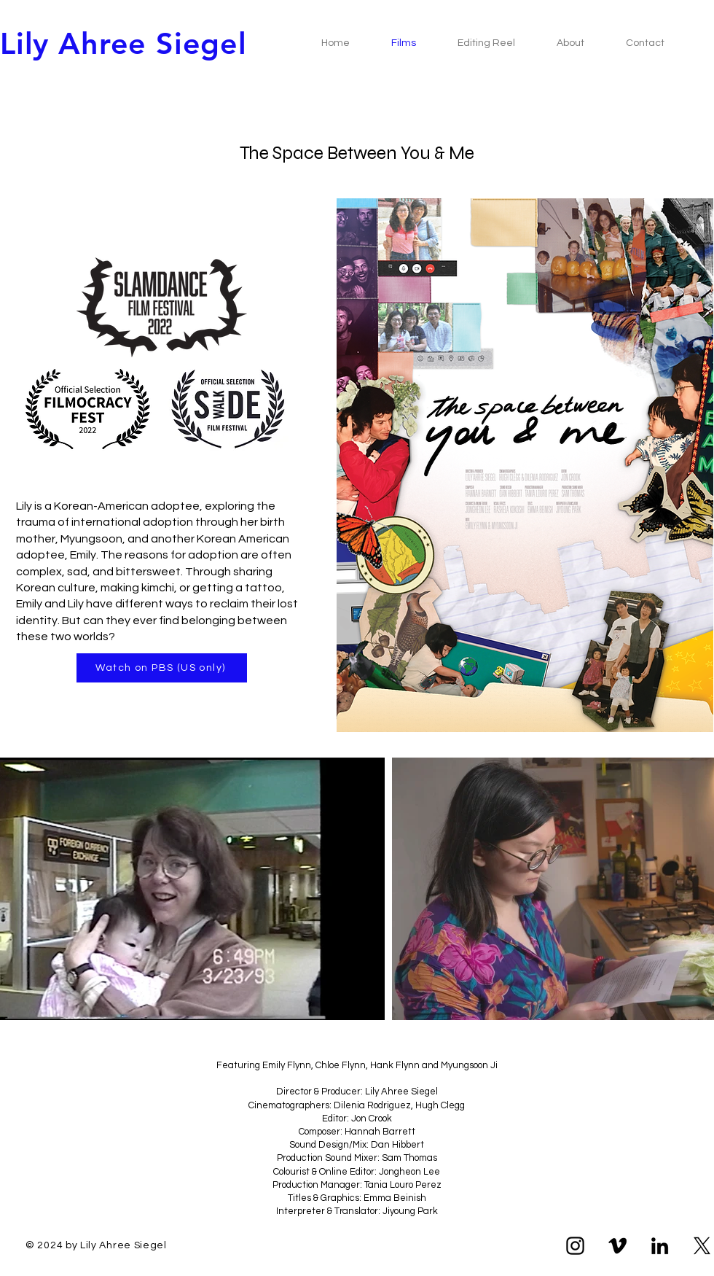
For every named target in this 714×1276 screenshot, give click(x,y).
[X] (702, 1246)
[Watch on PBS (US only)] (161, 667)
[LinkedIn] (660, 1246)
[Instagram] (575, 1246)
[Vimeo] (617, 1246)
